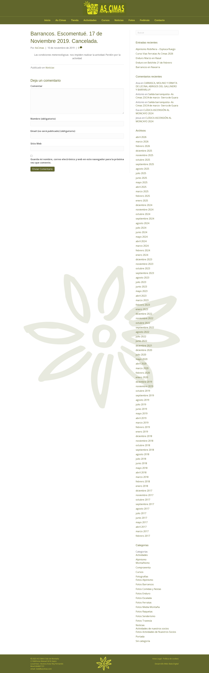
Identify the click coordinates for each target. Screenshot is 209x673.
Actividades (90, 20)
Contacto (160, 20)
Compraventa (143, 567)
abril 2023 (141, 295)
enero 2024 (142, 254)
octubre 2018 (143, 445)
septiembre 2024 (145, 218)
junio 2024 (141, 232)
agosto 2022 (142, 332)
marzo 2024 (142, 245)
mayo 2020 (141, 359)
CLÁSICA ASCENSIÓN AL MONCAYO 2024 (153, 111)
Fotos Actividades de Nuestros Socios (156, 631)
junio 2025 (141, 177)
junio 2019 (141, 409)
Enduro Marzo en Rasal (148, 58)
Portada (140, 636)
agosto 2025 (142, 168)
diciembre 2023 (144, 259)
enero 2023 (142, 309)
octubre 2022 (143, 323)
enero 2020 (142, 377)
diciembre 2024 (144, 205)
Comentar (36, 86)
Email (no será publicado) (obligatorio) (52, 131)
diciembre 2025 (144, 150)
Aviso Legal (157, 658)
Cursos (105, 20)
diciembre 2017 (144, 490)
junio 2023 (141, 286)
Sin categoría (143, 641)
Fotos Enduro (143, 593)
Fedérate (145, 20)
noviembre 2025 (144, 155)
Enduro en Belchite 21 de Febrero (154, 62)
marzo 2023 (142, 300)
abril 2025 (141, 186)
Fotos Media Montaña (148, 607)
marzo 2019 (142, 422)
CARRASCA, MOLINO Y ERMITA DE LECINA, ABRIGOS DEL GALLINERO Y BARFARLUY (156, 86)
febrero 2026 (143, 146)
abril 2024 (141, 241)
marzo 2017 (142, 531)
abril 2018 (141, 472)
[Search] (157, 32)
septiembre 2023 (145, 273)
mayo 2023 (141, 291)
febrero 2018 (143, 481)
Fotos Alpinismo (144, 579)
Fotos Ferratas (144, 602)
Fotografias (142, 576)
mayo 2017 (141, 522)
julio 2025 (141, 173)
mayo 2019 (141, 413)
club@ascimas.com (44, 669)
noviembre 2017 (144, 495)
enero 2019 (142, 431)
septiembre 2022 (145, 327)
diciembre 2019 (144, 381)
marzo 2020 (142, 368)
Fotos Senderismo (145, 616)
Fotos (132, 20)
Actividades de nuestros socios (152, 628)
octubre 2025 (143, 159)
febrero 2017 (143, 535)
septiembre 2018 (145, 449)
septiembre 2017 (145, 504)
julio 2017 (141, 513)
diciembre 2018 (144, 436)
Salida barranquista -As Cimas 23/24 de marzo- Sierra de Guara (157, 96)
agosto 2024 (142, 223)
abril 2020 (141, 363)
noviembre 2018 (144, 440)
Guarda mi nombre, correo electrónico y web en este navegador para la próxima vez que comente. (77, 161)
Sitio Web (36, 143)
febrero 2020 (143, 372)
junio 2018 (141, 463)
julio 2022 (141, 336)
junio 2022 (141, 341)
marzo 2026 (142, 141)
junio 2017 (141, 517)
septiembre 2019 (145, 395)
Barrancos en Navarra (148, 67)
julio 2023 (141, 282)
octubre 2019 (143, 390)
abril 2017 (141, 526)
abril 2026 (141, 137)
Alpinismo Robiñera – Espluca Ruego (155, 49)
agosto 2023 (142, 277)
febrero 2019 (143, 427)
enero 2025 (142, 200)
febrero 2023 (143, 304)
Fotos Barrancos (145, 584)
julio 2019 (141, 404)
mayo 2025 (141, 182)
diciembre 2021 (144, 345)
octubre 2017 (143, 499)
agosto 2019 (142, 400)
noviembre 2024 (144, 209)
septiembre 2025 (145, 164)
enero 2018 (142, 486)
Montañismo (143, 562)
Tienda (74, 20)
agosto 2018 (142, 454)
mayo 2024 (141, 236)
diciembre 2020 (144, 350)
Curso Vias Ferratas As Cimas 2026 (154, 53)
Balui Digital (174, 664)
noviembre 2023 (144, 264)
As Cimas (60, 20)
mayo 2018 (141, 468)
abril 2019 (141, 418)
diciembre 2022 (144, 313)
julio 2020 (141, 354)
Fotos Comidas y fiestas (148, 589)
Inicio (47, 20)
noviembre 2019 (144, 386)
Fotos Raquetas (144, 611)
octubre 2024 (143, 214)
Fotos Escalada (144, 598)
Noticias (119, 20)
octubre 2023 (143, 268)
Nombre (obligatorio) (43, 118)
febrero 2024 (143, 250)
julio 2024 (141, 227)
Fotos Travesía (144, 620)
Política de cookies (171, 658)
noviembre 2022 (144, 318)
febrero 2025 (143, 195)
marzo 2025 (142, 191)
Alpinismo (141, 559)
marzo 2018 (142, 477)
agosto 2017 (142, 508)
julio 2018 (141, 458)
